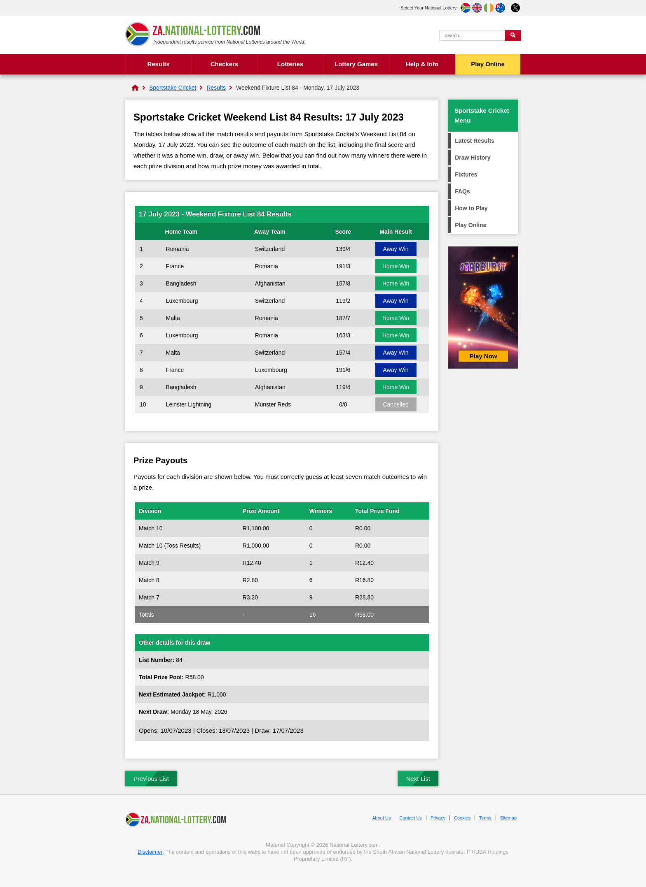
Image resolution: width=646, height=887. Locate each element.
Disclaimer (150, 852)
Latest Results (474, 140)
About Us (381, 817)
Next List (418, 778)
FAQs (462, 191)
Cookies (462, 817)
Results (158, 63)
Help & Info (422, 63)
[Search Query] (472, 35)
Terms (485, 817)
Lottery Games (356, 63)
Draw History (472, 157)
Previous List (151, 778)
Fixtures (466, 174)
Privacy (438, 817)
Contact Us (410, 817)
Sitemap (508, 817)
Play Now (483, 356)
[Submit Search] (513, 35)
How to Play (471, 208)
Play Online (488, 63)
